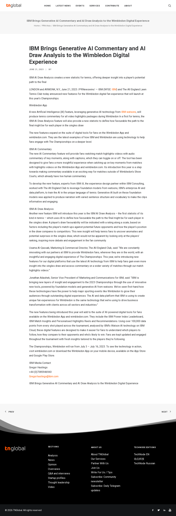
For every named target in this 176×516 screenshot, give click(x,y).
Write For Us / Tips (101, 472)
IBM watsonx (128, 111)
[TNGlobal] (14, 6)
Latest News (63, 6)
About (128, 6)
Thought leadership (59, 482)
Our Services (98, 458)
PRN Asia (46, 25)
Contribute (112, 6)
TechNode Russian (144, 463)
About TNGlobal (100, 454)
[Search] (169, 6)
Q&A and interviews (59, 473)
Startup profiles (56, 478)
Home (47, 6)
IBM (114, 89)
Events (80, 6)
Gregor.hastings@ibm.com (43, 376)
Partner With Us (100, 463)
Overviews (54, 469)
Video (51, 487)
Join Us (95, 467)
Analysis (53, 455)
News (51, 460)
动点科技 (139, 458)
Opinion (52, 464)
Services (94, 6)
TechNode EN (141, 454)
